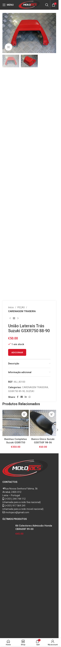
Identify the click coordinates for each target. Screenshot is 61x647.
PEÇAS (21, 307)
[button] (5, 33)
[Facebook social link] (18, 397)
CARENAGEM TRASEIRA (22, 311)
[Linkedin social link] (26, 397)
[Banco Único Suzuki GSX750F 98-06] (43, 423)
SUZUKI (30, 391)
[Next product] (18, 318)
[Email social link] (22, 397)
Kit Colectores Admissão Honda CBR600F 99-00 (33, 527)
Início (11, 307)
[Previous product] (10, 318)
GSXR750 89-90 (16, 391)
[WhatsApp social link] (30, 397)
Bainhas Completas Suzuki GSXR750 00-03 (15, 442)
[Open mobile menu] (8, 5)
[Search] (47, 5)
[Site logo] (29, 4)
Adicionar (17, 352)
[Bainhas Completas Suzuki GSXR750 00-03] (15, 423)
